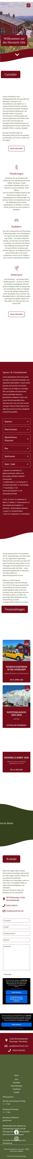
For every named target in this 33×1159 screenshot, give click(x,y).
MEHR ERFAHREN (16, 149)
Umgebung (16, 1089)
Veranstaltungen (16, 1086)
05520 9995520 (19, 1050)
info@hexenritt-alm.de (14, 911)
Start (16, 1079)
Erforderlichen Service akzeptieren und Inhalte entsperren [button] (16, 999)
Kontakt (16, 1092)
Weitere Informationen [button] (16, 1028)
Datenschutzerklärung (10, 1149)
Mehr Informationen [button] (16, 988)
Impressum (21, 1149)
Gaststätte (16, 1083)
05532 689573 (12, 906)
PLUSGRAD (19, 1151)
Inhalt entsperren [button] (16, 992)
